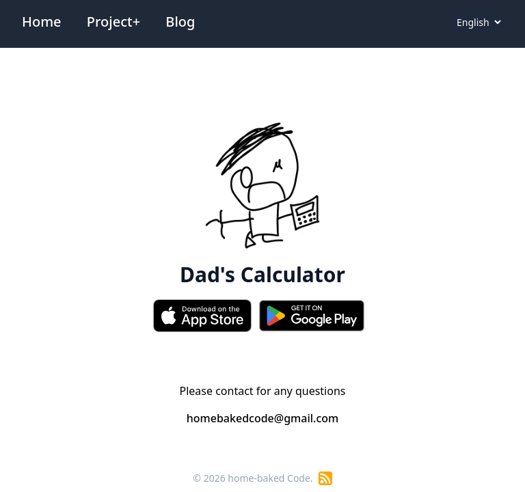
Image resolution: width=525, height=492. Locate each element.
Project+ (113, 21)
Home (42, 21)
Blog (180, 21)
